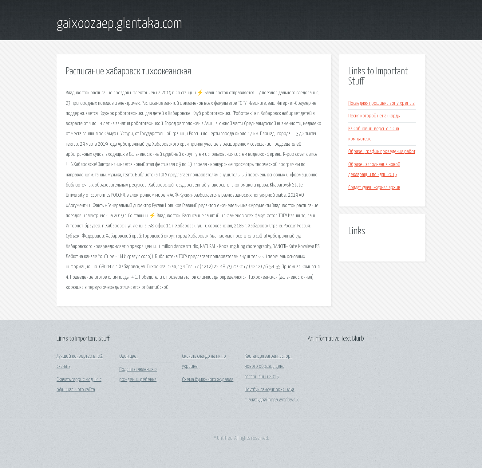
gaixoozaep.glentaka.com (119, 24)
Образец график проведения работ (381, 151)
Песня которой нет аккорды (374, 116)
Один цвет (128, 356)
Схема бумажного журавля (207, 379)
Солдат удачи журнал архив (374, 187)
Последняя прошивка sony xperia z (381, 103)
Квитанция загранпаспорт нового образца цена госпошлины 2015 (268, 367)
